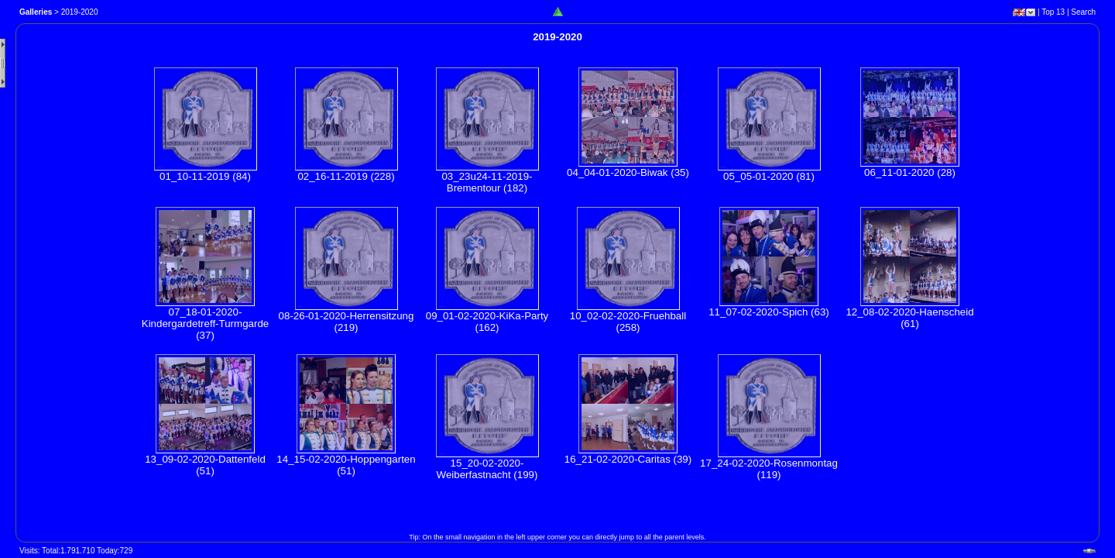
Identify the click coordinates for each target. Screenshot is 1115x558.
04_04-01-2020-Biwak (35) (628, 172)
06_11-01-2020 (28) (909, 172)
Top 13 (1053, 12)
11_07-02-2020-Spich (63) (768, 312)
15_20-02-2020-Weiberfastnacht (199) (487, 468)
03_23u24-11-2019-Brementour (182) (486, 182)
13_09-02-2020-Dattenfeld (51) (205, 465)
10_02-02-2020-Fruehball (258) (628, 321)
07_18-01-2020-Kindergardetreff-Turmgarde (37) (205, 323)
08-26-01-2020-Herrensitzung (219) (346, 321)
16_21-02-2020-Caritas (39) (627, 459)
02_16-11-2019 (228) (345, 176)
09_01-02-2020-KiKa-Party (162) (487, 321)
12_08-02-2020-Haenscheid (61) (909, 317)
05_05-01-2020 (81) (769, 176)
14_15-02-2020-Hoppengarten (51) (345, 465)
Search (1083, 12)
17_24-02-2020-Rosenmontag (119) (769, 468)
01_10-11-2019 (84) (205, 176)
